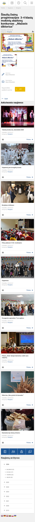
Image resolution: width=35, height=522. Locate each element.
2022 (7, 496)
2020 (7, 506)
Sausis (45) (10, 477)
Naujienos (10, 8)
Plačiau (29, 139)
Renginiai (18, 8)
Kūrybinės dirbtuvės (8, 205)
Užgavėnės (5, 280)
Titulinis (3, 8)
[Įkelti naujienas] (12, 3)
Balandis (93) (10, 469)
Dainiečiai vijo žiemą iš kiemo (11, 433)
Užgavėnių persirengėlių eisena (11, 167)
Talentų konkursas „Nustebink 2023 (13, 130)
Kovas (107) (10, 472)
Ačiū (19, 89)
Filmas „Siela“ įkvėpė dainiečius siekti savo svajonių (15, 356)
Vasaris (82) (10, 474)
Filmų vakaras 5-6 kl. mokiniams (12, 243)
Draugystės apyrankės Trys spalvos (13, 318)
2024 (7, 487)
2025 (7, 482)
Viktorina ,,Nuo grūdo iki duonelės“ (13, 395)
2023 (7, 491)
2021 (7, 501)
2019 (7, 510)
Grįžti (6, 99)
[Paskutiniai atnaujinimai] (18, 3)
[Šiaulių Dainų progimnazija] (4, 3)
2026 (7, 464)
